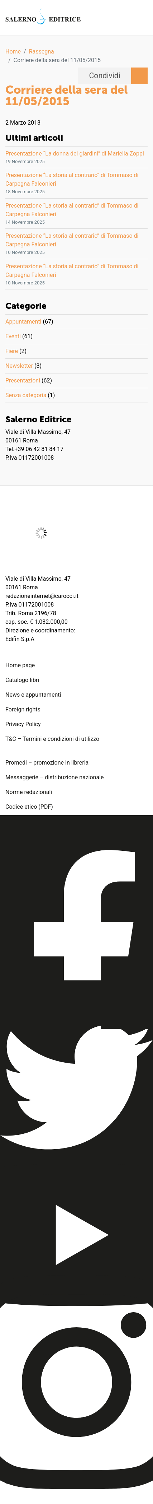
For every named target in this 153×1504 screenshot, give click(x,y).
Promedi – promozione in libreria (47, 762)
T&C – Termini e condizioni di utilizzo (52, 738)
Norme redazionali (28, 792)
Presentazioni (22, 380)
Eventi (13, 336)
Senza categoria (25, 395)
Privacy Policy (23, 724)
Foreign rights (22, 709)
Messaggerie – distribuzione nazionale (54, 777)
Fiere (11, 351)
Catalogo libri (22, 680)
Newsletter (19, 365)
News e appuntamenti (33, 694)
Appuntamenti (23, 321)
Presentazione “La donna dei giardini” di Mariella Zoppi (74, 153)
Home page (20, 665)
